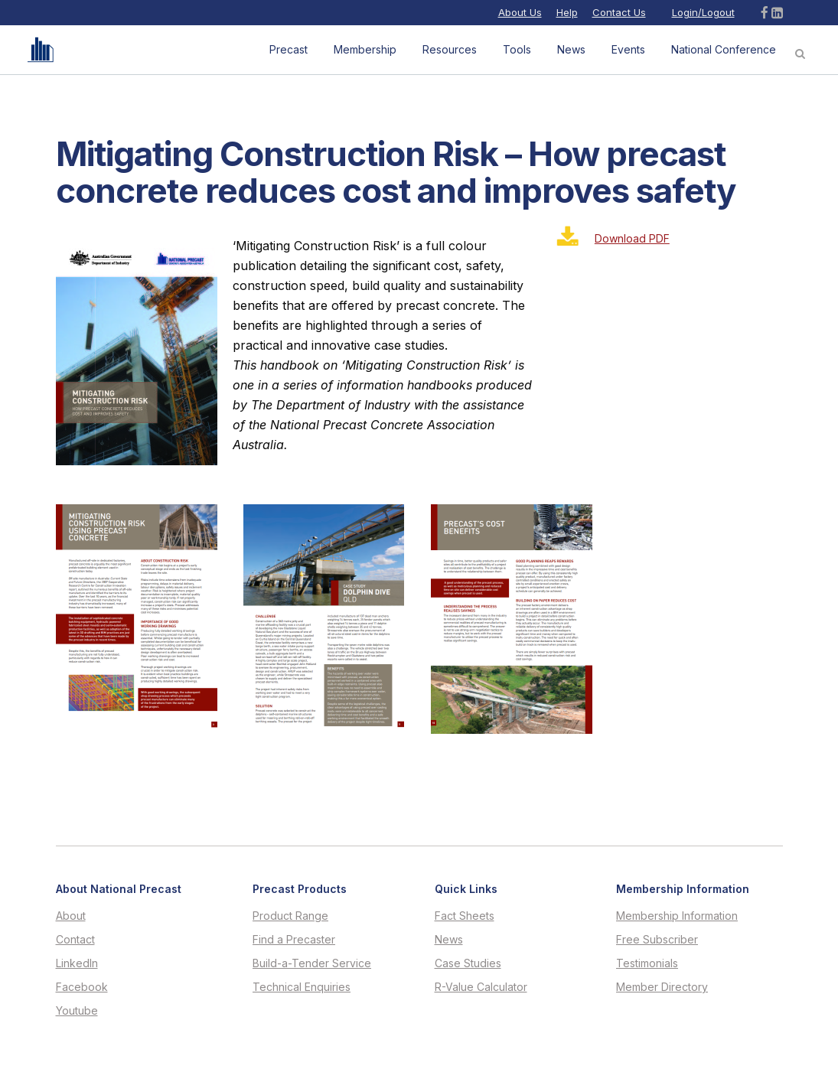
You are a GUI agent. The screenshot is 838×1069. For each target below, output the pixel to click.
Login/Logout (703, 12)
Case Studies (468, 963)
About (71, 916)
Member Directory (662, 987)
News (449, 939)
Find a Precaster (294, 939)
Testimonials (647, 963)
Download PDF (632, 238)
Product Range (290, 916)
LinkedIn (77, 963)
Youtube (77, 1010)
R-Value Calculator (481, 987)
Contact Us (619, 12)
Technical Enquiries (302, 987)
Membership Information (677, 916)
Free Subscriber (657, 939)
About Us (520, 12)
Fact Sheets (464, 916)
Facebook (82, 987)
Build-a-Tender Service (312, 963)
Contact (75, 939)
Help (567, 12)
